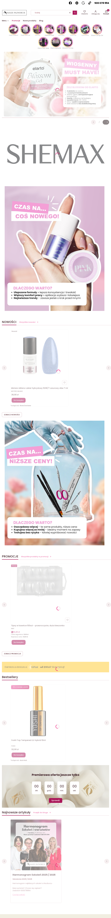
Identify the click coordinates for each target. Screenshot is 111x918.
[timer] (55, 786)
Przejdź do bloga (42, 812)
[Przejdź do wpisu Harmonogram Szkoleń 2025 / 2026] (36, 845)
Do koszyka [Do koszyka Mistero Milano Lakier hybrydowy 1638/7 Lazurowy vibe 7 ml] (19, 400)
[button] (75, 13)
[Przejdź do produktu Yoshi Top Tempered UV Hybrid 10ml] (38, 711)
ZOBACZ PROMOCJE (12, 653)
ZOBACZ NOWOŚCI (12, 414)
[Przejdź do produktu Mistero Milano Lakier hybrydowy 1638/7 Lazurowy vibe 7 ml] (39, 356)
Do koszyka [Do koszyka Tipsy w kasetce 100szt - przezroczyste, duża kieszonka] (19, 642)
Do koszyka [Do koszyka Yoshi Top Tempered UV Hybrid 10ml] (19, 755)
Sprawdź (55, 800)
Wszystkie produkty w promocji (36, 556)
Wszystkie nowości (28, 322)
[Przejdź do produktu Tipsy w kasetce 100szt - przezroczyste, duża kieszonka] (41, 581)
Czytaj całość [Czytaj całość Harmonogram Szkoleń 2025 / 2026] (19, 894)
